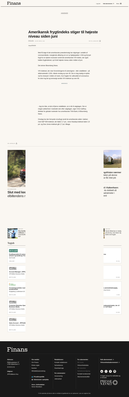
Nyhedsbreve (58, 365)
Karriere (34, 368)
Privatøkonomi (12, 189)
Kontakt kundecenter (84, 374)
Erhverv (20, 228)
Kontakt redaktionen (60, 362)
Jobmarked (58, 379)
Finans (31, 41)
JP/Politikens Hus (12, 374)
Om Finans (35, 362)
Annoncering (58, 376)
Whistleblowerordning (38, 371)
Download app (59, 368)
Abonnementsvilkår (83, 376)
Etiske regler (36, 365)
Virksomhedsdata (82, 365)
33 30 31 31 (11, 367)
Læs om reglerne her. (85, 393)
